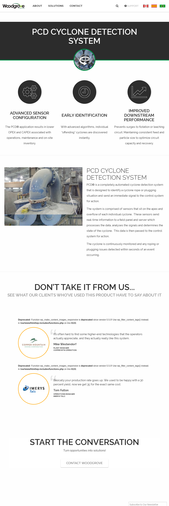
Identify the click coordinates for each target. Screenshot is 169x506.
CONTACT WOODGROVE (84, 463)
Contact (76, 5)
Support (131, 6)
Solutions (56, 5)
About (37, 5)
